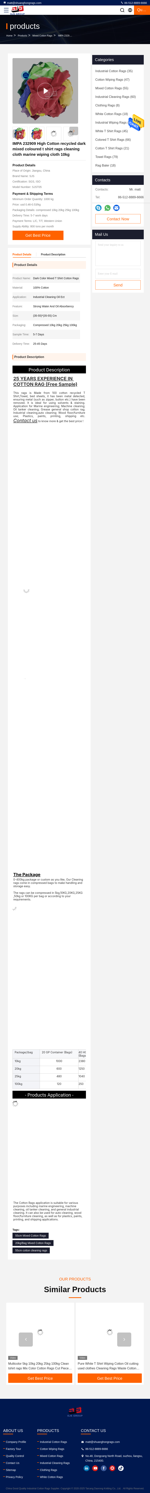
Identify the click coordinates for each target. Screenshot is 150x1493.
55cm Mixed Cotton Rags (30, 1235)
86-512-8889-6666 (134, 2)
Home (9, 35)
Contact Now (118, 219)
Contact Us (12, 1463)
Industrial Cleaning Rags (55, 1463)
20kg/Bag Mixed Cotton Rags (33, 1243)
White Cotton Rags (51, 1477)
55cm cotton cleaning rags (31, 1250)
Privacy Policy (14, 1477)
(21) (112, 148)
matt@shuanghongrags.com (22, 2)
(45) (111, 131)
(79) (106, 157)
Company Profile (16, 1441)
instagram (112, 1468)
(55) (111, 88)
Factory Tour (13, 1448)
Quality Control (15, 1456)
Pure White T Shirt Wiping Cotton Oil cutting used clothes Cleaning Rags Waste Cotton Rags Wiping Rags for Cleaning (108, 1366)
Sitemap (11, 1470)
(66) (113, 139)
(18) (111, 114)
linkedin (86, 1468)
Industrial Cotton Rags (53, 1441)
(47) (112, 79)
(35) (114, 71)
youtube (95, 1468)
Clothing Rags (48, 1470)
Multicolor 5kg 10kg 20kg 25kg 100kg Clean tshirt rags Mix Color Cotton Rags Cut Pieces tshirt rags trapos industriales (39, 1366)
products (22, 35)
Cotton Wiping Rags (52, 1448)
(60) (115, 96)
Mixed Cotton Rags (42, 35)
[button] (73, 131)
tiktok (121, 1468)
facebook (104, 1468)
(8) (107, 105)
